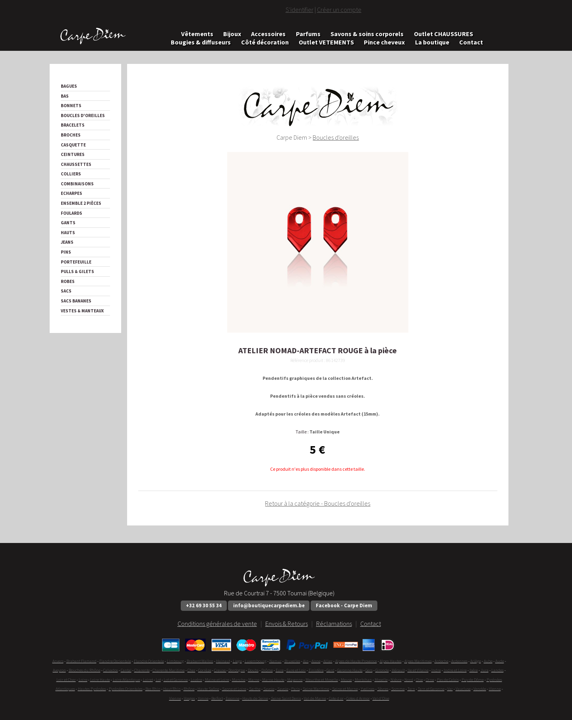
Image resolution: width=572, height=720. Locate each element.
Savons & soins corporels (367, 33)
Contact (471, 42)
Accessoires (268, 33)
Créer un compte (339, 9)
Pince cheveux (384, 42)
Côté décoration (265, 42)
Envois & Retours (286, 624)
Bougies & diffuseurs (201, 42)
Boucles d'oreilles (336, 137)
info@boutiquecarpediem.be (269, 605)
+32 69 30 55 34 (204, 605)
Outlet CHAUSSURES (443, 33)
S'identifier (299, 9)
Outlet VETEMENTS (326, 42)
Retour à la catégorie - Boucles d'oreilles (317, 503)
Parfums (308, 33)
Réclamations (334, 624)
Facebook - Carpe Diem (344, 605)
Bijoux (232, 33)
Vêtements (197, 33)
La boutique (432, 42)
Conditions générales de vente (217, 624)
